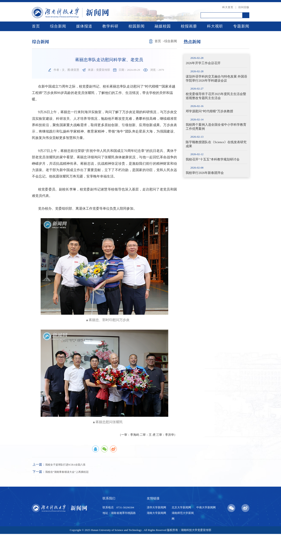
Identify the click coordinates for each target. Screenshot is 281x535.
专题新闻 (241, 26)
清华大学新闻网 (156, 508)
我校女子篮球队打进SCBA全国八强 (64, 465)
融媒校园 (163, 26)
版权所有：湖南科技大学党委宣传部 (189, 530)
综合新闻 (58, 26)
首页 (36, 26)
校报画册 (189, 26)
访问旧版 (243, 7)
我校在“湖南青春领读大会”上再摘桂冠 (66, 472)
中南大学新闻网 (206, 508)
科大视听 (215, 26)
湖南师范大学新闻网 (183, 516)
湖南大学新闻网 (156, 514)
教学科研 (110, 26)
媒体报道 (84, 26)
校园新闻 (136, 26)
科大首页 (227, 7)
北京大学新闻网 (181, 508)
